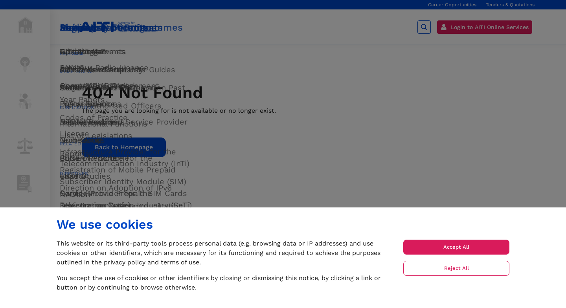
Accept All (456, 247)
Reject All (456, 268)
